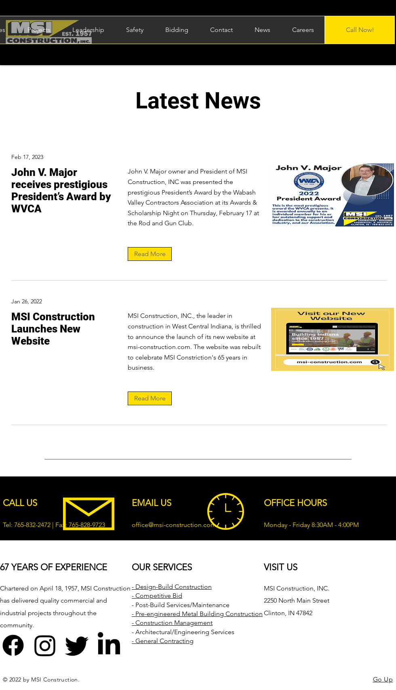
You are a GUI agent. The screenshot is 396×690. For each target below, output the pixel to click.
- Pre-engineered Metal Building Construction (197, 614)
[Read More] (150, 254)
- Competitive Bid (157, 595)
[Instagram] (45, 645)
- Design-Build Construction (172, 587)
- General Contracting (163, 641)
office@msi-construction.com (174, 525)
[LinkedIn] (109, 645)
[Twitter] (77, 645)
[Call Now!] (360, 30)
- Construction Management (172, 623)
